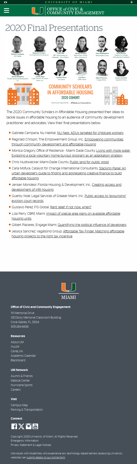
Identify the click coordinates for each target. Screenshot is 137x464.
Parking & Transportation (27, 409)
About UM (17, 342)
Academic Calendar (23, 355)
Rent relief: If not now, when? (70, 207)
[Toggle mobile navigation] (6, 10)
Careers (16, 389)
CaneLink (17, 351)
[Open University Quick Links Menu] (131, 2)
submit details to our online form (46, 457)
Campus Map (19, 405)
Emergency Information (25, 440)
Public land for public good (89, 162)
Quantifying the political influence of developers (92, 225)
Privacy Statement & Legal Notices (31, 445)
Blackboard (18, 360)
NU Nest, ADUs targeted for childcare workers (90, 133)
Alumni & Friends (22, 376)
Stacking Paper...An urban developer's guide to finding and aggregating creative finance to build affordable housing (69, 173)
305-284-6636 (20, 326)
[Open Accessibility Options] (5, 2)
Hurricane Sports (22, 385)
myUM (15, 346)
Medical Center (20, 380)
